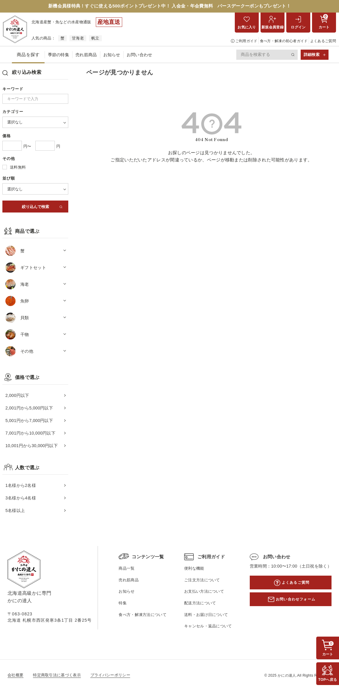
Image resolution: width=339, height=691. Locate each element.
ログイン (298, 28)
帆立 (95, 38)
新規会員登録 (272, 28)
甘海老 (78, 38)
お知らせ (111, 55)
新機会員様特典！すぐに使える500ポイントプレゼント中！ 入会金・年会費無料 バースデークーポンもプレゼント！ (169, 6)
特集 (123, 603)
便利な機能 (194, 569)
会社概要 (15, 675)
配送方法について (200, 603)
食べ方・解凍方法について (143, 615)
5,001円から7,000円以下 (29, 421)
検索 (293, 55)
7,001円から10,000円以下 (30, 433)
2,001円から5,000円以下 (29, 408)
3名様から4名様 (20, 498)
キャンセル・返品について (208, 626)
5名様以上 (15, 511)
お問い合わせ (139, 55)
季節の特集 (58, 55)
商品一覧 (126, 569)
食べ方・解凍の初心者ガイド (284, 41)
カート (324, 22)
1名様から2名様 (20, 486)
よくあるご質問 (323, 41)
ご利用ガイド (246, 41)
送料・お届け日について (206, 615)
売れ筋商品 (86, 55)
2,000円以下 (17, 395)
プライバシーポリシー (110, 675)
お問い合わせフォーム (295, 600)
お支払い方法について (204, 592)
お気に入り (246, 28)
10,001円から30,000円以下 (31, 446)
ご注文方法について (202, 580)
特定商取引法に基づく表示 (57, 675)
